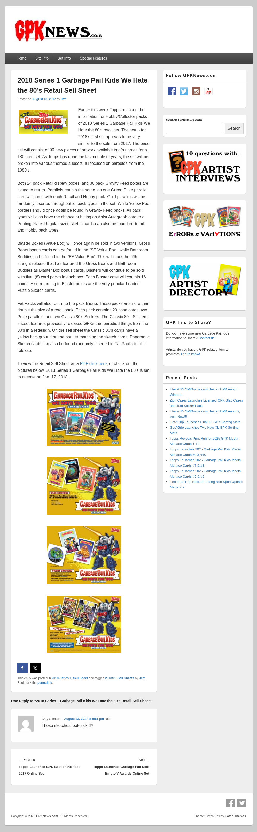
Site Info (42, 58)
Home (21, 58)
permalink (44, 683)
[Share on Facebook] (23, 668)
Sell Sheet (80, 678)
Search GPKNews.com (184, 120)
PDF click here (93, 363)
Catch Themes (235, 816)
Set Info (64, 58)
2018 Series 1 (61, 678)
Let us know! (190, 354)
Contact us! (206, 338)
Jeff (63, 99)
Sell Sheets (126, 678)
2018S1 (110, 678)
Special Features (93, 58)
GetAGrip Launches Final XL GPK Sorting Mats (205, 422)
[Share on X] (35, 668)
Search (234, 128)
